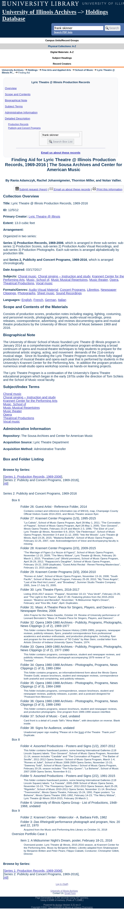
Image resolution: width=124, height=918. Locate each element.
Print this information (107, 189)
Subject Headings (62, 58)
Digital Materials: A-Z (62, 52)
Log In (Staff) (62, 884)
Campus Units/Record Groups (62, 40)
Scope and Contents (18, 94)
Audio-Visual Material (43, 289)
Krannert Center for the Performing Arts (30, 401)
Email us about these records (60, 152)
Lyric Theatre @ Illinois (44, 216)
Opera (113, 280)
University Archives (12, 70)
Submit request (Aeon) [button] (31, 189)
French (38, 300)
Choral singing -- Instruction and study (64, 276)
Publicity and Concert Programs (24, 128)
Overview (11, 88)
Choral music (27, 276)
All (5, 483)
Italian (62, 300)
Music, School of (37, 280)
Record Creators (62, 63)
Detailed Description (17, 118)
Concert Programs (72, 289)
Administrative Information (21, 112)
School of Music (84, 70)
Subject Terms (14, 106)
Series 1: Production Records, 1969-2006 (32, 476)
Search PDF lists (63, 32)
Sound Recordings (69, 293)
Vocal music (44, 283)
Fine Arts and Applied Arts (56, 70)
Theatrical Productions (18, 283)
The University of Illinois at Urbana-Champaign (70, 907)
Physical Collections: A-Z (62, 46)
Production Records (18, 124)
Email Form (70, 893)
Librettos (93, 289)
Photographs (27, 293)
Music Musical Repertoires (69, 280)
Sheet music (45, 293)
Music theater (98, 280)
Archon (58, 905)
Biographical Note (16, 100)
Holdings (33, 70)
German (50, 300)
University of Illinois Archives (39, 12)
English (26, 300)
